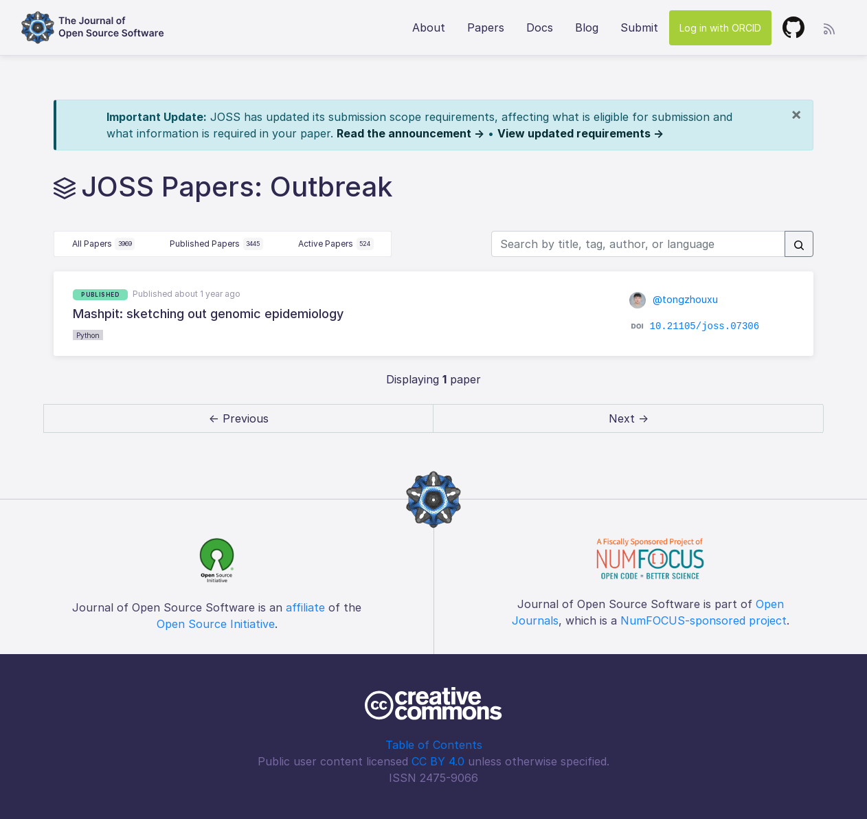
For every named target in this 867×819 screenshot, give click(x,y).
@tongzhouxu (673, 299)
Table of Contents (433, 745)
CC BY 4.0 (438, 761)
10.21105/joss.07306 (705, 326)
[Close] (796, 114)
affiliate (305, 607)
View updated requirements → (580, 133)
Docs (539, 27)
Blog (586, 27)
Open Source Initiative (216, 624)
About (428, 27)
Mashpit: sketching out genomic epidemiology (208, 313)
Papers (485, 27)
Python (88, 335)
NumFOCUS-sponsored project (703, 620)
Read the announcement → (410, 133)
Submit (639, 27)
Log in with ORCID (720, 28)
